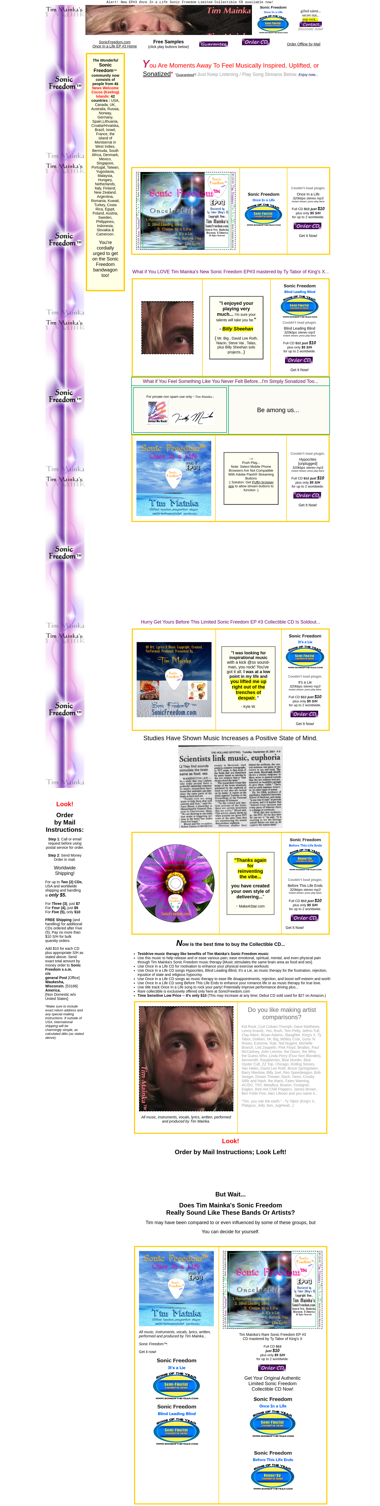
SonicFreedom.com (114, 42)
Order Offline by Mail (303, 44)
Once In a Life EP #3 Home (115, 46)
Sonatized (157, 73)
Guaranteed (185, 75)
